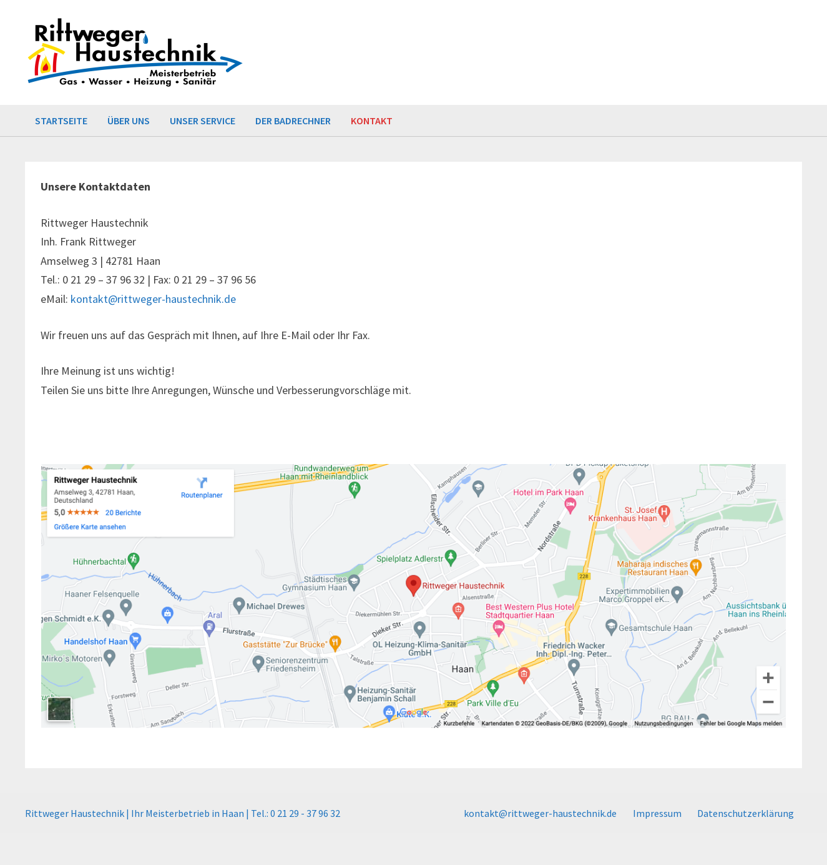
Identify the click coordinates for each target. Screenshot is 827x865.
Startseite (61, 120)
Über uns (128, 120)
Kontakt (372, 120)
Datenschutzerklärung (745, 813)
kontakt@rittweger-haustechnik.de (153, 299)
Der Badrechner (293, 120)
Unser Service (202, 120)
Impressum (657, 813)
